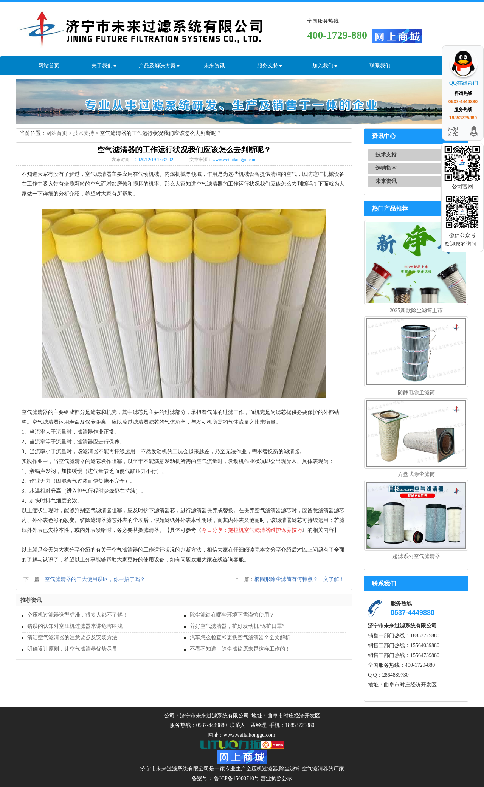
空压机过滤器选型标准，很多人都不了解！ (77, 615)
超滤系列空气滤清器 (416, 556)
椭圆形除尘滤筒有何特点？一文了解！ (299, 579)
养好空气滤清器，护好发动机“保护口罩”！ (240, 626)
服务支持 (269, 65)
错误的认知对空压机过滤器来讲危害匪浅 (75, 626)
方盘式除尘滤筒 (416, 474)
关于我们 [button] (104, 65)
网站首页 (48, 65)
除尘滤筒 (289, 769)
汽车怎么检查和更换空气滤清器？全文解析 (240, 637)
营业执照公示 (276, 778)
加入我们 (324, 65)
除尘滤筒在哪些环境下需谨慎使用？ (232, 615)
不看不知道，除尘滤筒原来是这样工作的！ (240, 649)
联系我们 (380, 65)
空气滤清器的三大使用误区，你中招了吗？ (95, 579)
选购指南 (386, 168)
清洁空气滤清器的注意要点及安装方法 (72, 637)
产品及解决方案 (159, 65)
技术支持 (83, 133)
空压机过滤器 (262, 769)
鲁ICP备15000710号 (236, 778)
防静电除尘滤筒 (416, 392)
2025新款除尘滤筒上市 (416, 310)
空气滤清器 (315, 769)
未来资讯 (214, 65)
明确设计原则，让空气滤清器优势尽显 (72, 649)
